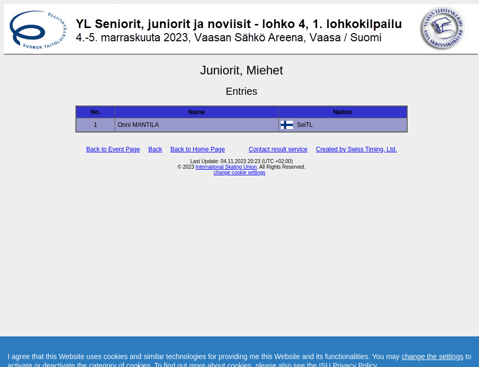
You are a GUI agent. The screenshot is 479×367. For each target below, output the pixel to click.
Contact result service (278, 149)
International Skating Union (226, 167)
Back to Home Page (198, 149)
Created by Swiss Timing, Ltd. (356, 149)
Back (155, 149)
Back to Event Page (113, 149)
